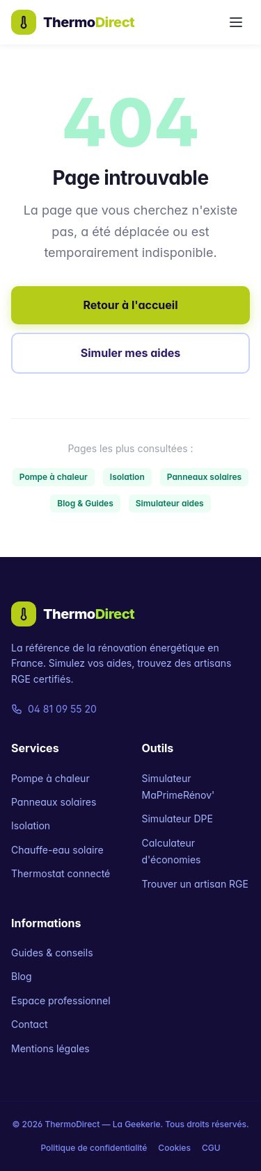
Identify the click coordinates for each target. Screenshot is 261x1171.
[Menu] (236, 22)
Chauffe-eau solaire (57, 850)
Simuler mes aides (130, 353)
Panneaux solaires (204, 477)
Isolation (127, 477)
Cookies (174, 1148)
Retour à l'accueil (130, 305)
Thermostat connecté (60, 873)
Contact (29, 1024)
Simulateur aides (170, 503)
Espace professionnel (61, 1000)
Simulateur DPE (177, 818)
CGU (211, 1148)
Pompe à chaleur (53, 477)
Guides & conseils (52, 952)
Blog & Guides (85, 503)
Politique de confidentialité (93, 1148)
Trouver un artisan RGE (195, 884)
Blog (21, 976)
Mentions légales (50, 1048)
